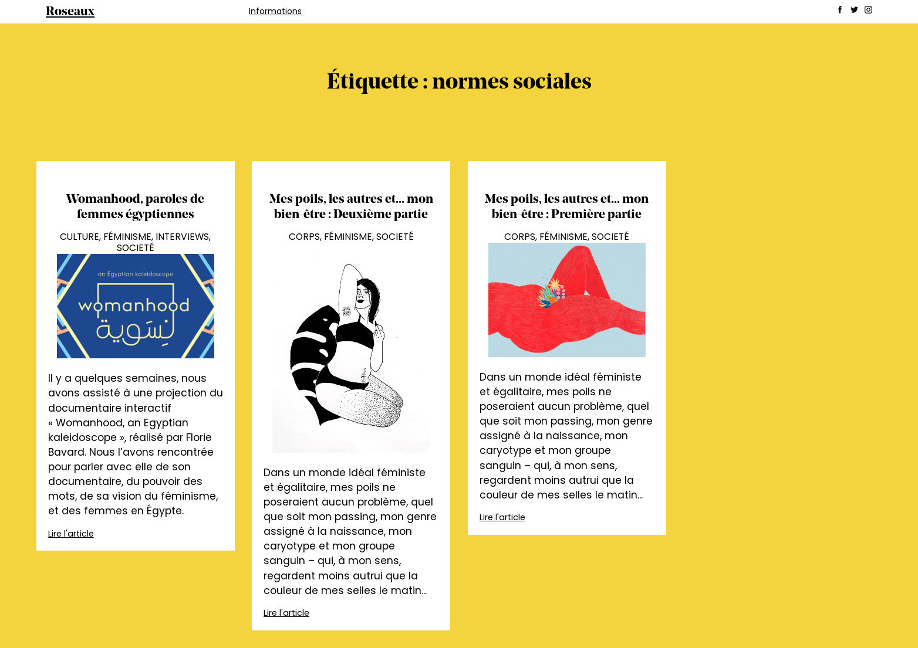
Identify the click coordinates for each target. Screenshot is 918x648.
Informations (275, 11)
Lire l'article (71, 534)
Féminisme (127, 236)
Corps (304, 236)
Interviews (182, 236)
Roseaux (70, 12)
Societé (135, 248)
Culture (79, 236)
